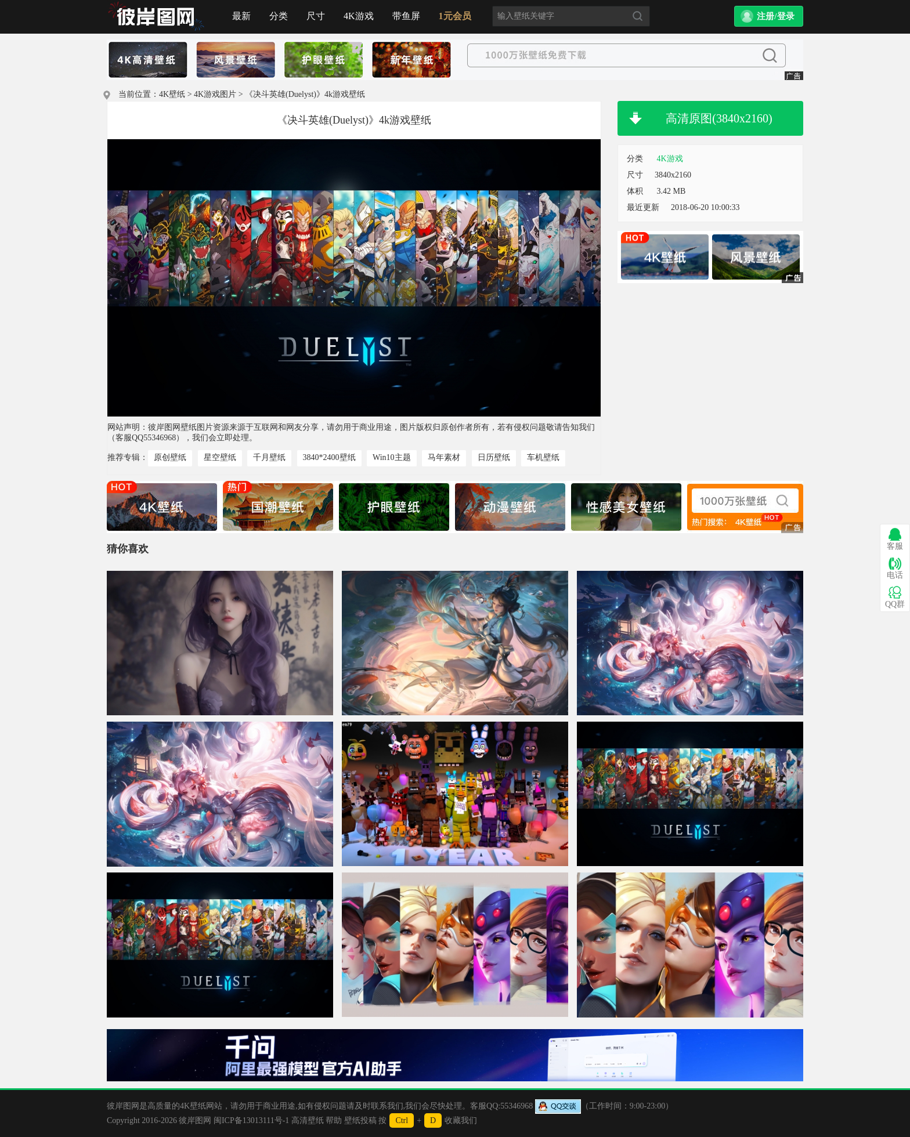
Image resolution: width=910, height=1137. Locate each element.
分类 (278, 16)
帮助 (334, 1120)
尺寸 (315, 16)
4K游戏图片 (215, 94)
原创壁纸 (170, 457)
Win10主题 (392, 457)
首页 (156, 17)
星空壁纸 (220, 457)
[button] (768, 16)
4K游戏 (359, 16)
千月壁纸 (269, 457)
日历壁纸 (494, 457)
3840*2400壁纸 (329, 457)
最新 (241, 16)
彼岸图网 (195, 1120)
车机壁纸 (543, 457)
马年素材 (444, 457)
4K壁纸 (172, 94)
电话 (894, 568)
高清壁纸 (307, 1120)
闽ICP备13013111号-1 (251, 1120)
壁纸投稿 (360, 1120)
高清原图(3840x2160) (719, 118)
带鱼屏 (406, 16)
